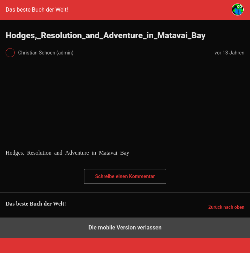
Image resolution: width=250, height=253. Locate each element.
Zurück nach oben (226, 207)
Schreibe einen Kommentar (125, 176)
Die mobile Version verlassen (125, 227)
